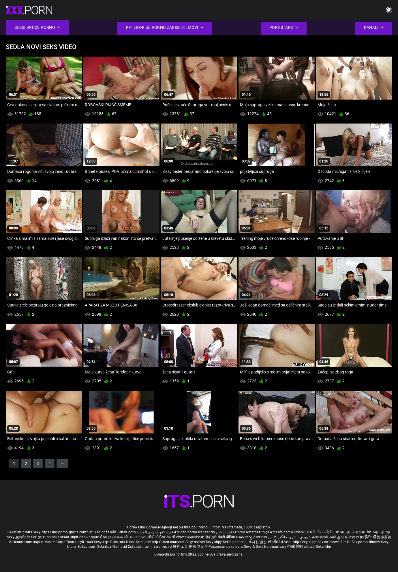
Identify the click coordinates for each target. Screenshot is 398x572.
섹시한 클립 (258, 542)
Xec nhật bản (106, 532)
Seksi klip (292, 542)
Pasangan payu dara (226, 547)
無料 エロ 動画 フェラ (190, 547)
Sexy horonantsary (271, 547)
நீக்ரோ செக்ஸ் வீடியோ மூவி (123, 537)
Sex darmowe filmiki (334, 542)
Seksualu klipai (123, 542)
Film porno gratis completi (71, 532)
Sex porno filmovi (366, 542)
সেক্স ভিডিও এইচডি (319, 532)
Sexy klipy (214, 542)
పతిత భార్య (244, 537)
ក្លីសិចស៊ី (371, 537)
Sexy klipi (102, 542)
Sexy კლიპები (19, 537)
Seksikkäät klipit (65, 537)
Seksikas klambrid (112, 547)
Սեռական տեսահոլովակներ (363, 532)
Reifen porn (126, 532)
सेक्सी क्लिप (295, 547)
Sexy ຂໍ (250, 547)
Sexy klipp (309, 542)
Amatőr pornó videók (287, 532)
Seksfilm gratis (19, 532)
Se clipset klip (147, 542)
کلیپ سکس (225, 532)
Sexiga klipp (41, 537)
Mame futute (54, 542)
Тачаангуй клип (80, 542)
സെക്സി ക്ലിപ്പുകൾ (330, 537)
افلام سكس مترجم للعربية (156, 532)
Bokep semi (87, 547)
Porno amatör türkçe (252, 532)
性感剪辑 (384, 537)
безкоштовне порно (26, 542)
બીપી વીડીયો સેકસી (161, 537)
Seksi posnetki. (235, 542)
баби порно (89, 537)
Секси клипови (172, 542)
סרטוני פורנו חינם (158, 547)
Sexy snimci (195, 542)
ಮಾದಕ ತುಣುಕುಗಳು (190, 537)
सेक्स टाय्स (260, 537)
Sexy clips (41, 532)
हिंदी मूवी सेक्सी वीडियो (220, 537)
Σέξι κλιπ (136, 547)
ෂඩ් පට (310, 547)
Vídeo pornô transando (196, 532)
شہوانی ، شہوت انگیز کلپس (290, 537)
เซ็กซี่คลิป (276, 542)
